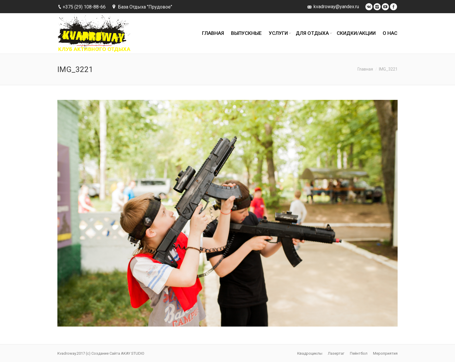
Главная (365, 69)
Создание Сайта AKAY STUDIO (117, 353)
